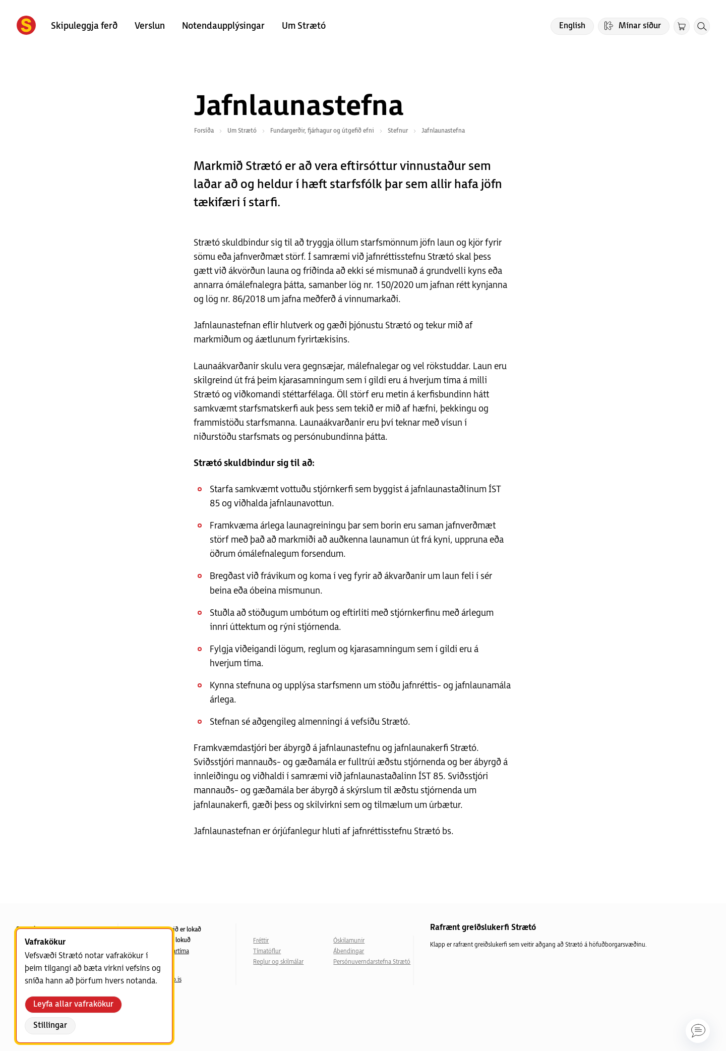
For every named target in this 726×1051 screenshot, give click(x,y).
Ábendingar (348, 951)
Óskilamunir (349, 941)
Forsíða (204, 131)
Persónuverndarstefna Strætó (371, 962)
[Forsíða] (26, 26)
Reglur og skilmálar (278, 962)
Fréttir (261, 941)
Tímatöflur (267, 951)
